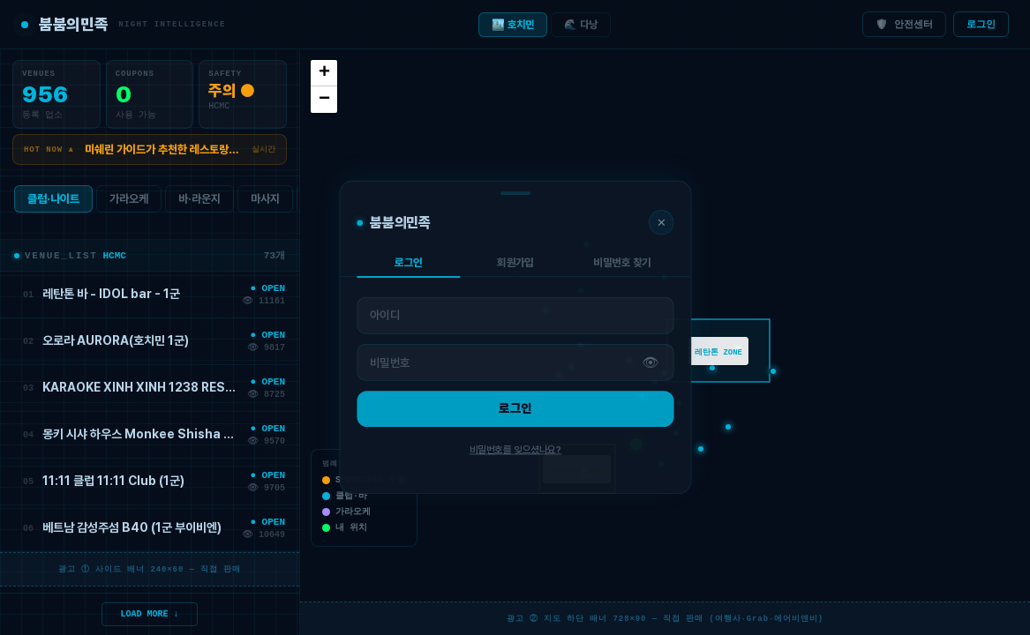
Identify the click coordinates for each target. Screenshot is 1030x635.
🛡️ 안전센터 (904, 24)
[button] (636, 444)
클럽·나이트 (53, 202)
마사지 (265, 202)
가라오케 (128, 202)
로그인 (981, 24)
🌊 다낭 (581, 25)
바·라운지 (199, 202)
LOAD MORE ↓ (150, 613)
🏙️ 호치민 (513, 25)
